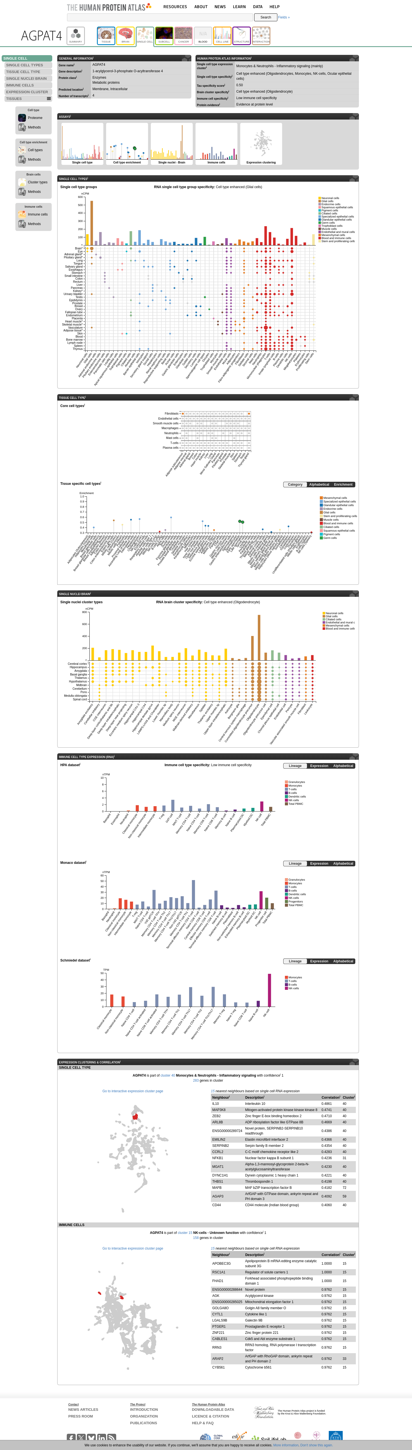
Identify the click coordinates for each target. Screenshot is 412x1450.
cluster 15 (185, 1233)
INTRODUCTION (144, 1409)
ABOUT (201, 7)
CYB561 (218, 1367)
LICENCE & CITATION (210, 1416)
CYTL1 (217, 1314)
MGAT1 (217, 1167)
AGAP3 (217, 1196)
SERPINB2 (220, 1146)
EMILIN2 (218, 1140)
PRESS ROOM (80, 1416)
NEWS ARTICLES (83, 1409)
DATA (258, 7)
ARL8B (217, 1122)
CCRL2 (217, 1152)
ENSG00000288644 (227, 1290)
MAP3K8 (218, 1110)
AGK (215, 1296)
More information (286, 1445)
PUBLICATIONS (143, 1423)
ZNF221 (218, 1333)
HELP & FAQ (203, 1423)
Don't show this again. (316, 1445)
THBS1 (217, 1182)
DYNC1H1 (220, 1175)
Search (266, 17)
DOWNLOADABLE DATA (213, 1409)
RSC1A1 (218, 1272)
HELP (275, 7)
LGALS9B (219, 1320)
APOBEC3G (221, 1264)
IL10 (215, 1104)
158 (196, 1238)
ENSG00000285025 (227, 1302)
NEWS (220, 7)
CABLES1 (219, 1339)
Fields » (284, 17)
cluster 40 (168, 1075)
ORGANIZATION (144, 1416)
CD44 (216, 1205)
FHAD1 (217, 1281)
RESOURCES (175, 7)
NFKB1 (217, 1158)
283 (196, 1080)
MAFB (217, 1188)
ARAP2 (217, 1359)
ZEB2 (216, 1116)
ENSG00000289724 (227, 1131)
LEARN (239, 7)
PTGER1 (219, 1327)
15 (213, 1091)
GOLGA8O (220, 1308)
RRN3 (217, 1348)
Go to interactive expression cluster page (133, 1091)
